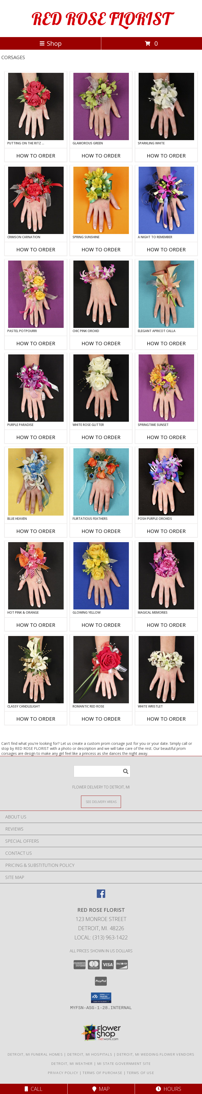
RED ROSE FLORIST (101, 18)
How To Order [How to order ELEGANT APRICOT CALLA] (166, 343)
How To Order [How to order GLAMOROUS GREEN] (101, 155)
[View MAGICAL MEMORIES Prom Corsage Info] (166, 575)
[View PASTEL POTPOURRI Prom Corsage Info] (36, 294)
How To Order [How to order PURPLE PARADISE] (35, 437)
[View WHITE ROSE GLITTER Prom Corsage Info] (101, 388)
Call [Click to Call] (33, 1088)
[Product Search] (102, 771)
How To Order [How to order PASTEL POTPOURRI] (35, 343)
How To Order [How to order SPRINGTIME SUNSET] (166, 437)
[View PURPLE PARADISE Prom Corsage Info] (36, 388)
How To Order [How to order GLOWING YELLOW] (101, 625)
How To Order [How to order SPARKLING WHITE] (166, 155)
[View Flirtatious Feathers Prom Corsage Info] (101, 482)
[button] (101, 998)
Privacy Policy (63, 1072)
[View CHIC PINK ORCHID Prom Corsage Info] (101, 294)
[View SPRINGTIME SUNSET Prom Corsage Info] (166, 388)
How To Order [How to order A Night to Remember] (166, 249)
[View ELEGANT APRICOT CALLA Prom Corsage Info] (166, 294)
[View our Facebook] (101, 896)
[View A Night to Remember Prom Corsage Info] (166, 200)
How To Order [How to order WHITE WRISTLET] (166, 718)
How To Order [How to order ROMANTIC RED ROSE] (101, 718)
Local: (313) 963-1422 (101, 937)
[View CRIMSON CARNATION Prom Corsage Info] (36, 200)
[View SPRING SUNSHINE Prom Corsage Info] (101, 200)
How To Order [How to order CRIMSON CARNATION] (35, 249)
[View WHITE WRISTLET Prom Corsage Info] (166, 669)
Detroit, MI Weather (72, 1063)
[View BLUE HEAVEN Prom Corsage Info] (36, 482)
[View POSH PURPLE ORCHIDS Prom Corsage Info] (166, 482)
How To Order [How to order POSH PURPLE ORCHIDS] (166, 531)
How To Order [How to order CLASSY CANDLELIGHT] (35, 718)
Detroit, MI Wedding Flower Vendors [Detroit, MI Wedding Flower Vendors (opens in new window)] (155, 1054)
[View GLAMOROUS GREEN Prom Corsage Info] (101, 106)
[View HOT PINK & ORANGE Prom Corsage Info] (36, 575)
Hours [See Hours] (168, 1088)
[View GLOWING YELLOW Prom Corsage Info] (101, 575)
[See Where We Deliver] (101, 801)
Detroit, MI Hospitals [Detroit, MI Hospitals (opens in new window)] (89, 1054)
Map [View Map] (101, 1088)
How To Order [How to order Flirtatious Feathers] (101, 531)
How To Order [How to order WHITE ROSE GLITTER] (101, 437)
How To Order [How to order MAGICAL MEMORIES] (166, 625)
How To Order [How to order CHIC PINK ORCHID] (101, 343)
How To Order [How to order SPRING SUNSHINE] (101, 249)
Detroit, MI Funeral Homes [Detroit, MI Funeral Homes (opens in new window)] (35, 1054)
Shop (50, 43)
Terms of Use (140, 1072)
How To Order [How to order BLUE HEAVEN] (35, 531)
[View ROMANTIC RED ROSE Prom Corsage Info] (101, 669)
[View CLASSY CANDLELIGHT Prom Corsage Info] (36, 669)
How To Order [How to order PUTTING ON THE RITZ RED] (35, 155)
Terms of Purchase (102, 1072)
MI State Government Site (124, 1063)
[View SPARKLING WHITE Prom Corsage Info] (166, 106)
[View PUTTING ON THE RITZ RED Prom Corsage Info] (36, 106)
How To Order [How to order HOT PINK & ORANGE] (35, 625)
